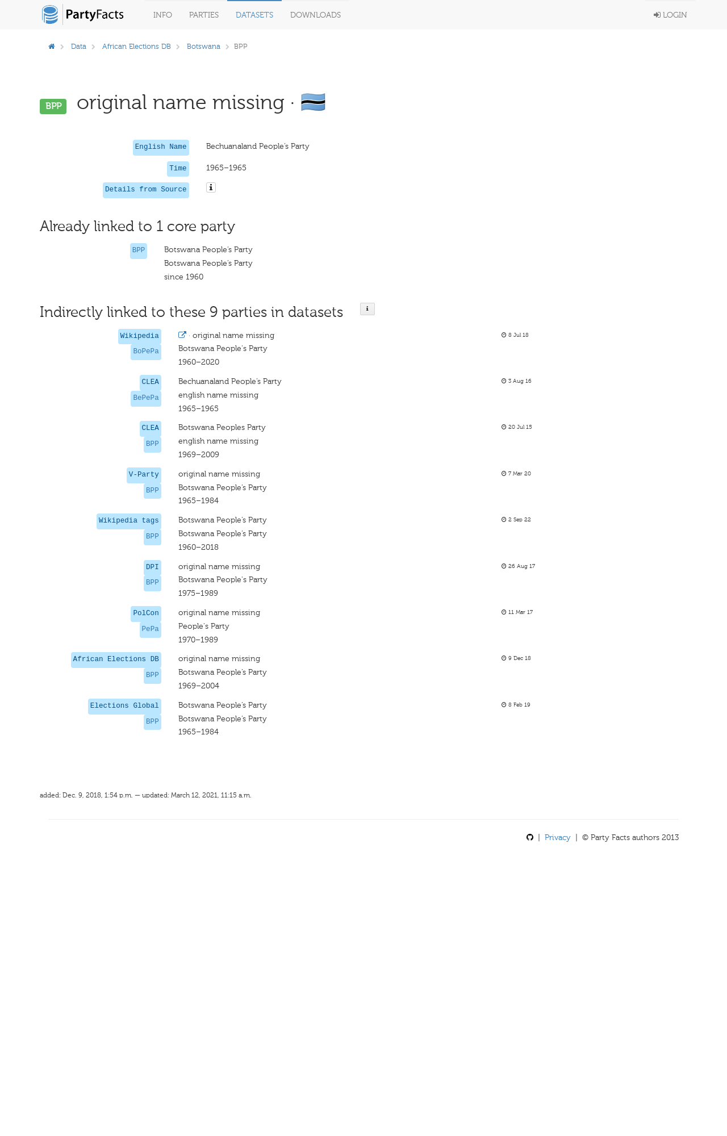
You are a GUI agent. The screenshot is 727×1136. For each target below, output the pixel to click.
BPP (138, 250)
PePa (150, 629)
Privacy (558, 837)
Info (162, 15)
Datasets (254, 15)
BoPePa (145, 352)
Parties (204, 15)
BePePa (145, 398)
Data (78, 46)
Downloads (315, 15)
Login (670, 15)
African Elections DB (136, 46)
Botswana (203, 46)
